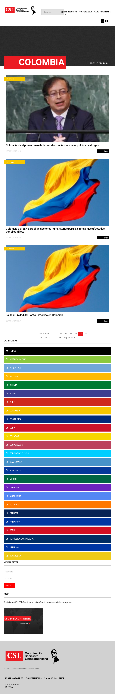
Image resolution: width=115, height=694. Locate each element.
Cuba (10, 428)
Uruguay (12, 547)
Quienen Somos (12, 684)
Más (106, 151)
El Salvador (14, 445)
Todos (11, 351)
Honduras (13, 470)
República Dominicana (20, 539)
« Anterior (44, 333)
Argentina (13, 368)
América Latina (16, 359)
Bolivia (11, 385)
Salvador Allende (102, 12)
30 (45, 337)
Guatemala (14, 462)
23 (61, 333)
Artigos (12, 376)
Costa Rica (14, 419)
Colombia (94, 63)
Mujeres (12, 487)
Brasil (11, 393)
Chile (10, 402)
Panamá (12, 513)
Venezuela (13, 556)
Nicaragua (13, 496)
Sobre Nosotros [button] (69, 13)
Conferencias (85, 12)
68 (60, 337)
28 (85, 333)
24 (66, 333)
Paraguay (13, 522)
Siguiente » (69, 337)
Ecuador (12, 436)
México (11, 479)
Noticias (12, 504)
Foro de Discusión (17, 453)
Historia (9, 687)
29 (40, 337)
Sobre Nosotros (14, 678)
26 (75, 333)
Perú (10, 530)
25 (70, 333)
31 (50, 337)
